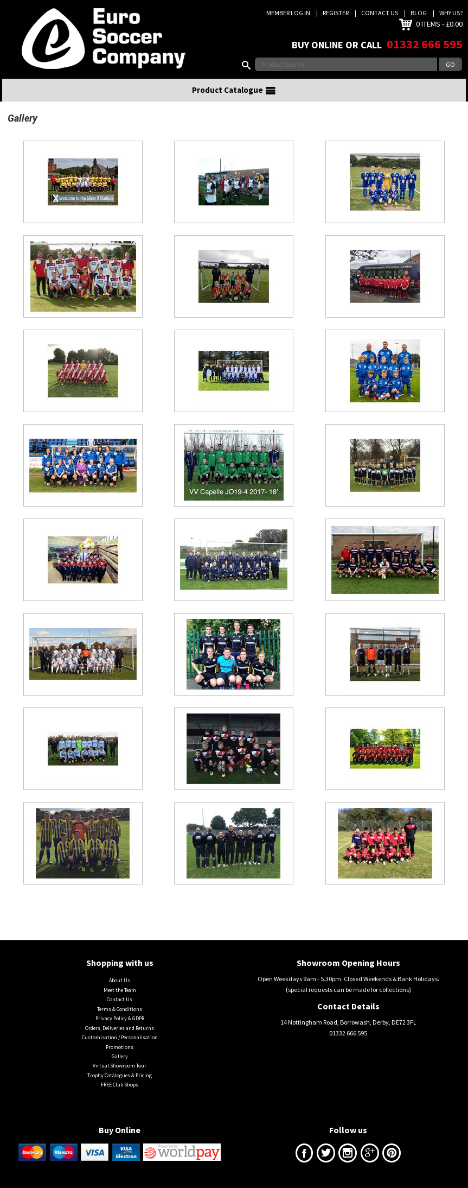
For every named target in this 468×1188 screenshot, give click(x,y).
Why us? (451, 13)
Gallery (120, 1056)
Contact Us (379, 13)
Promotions (119, 1047)
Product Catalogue (234, 90)
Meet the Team (120, 990)
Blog (419, 13)
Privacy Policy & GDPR (119, 1018)
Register (336, 13)
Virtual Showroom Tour (119, 1065)
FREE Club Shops (119, 1084)
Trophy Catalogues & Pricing (119, 1075)
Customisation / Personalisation (120, 1037)
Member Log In (288, 13)
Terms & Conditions (119, 1009)
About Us (119, 980)
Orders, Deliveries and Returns (119, 1028)
